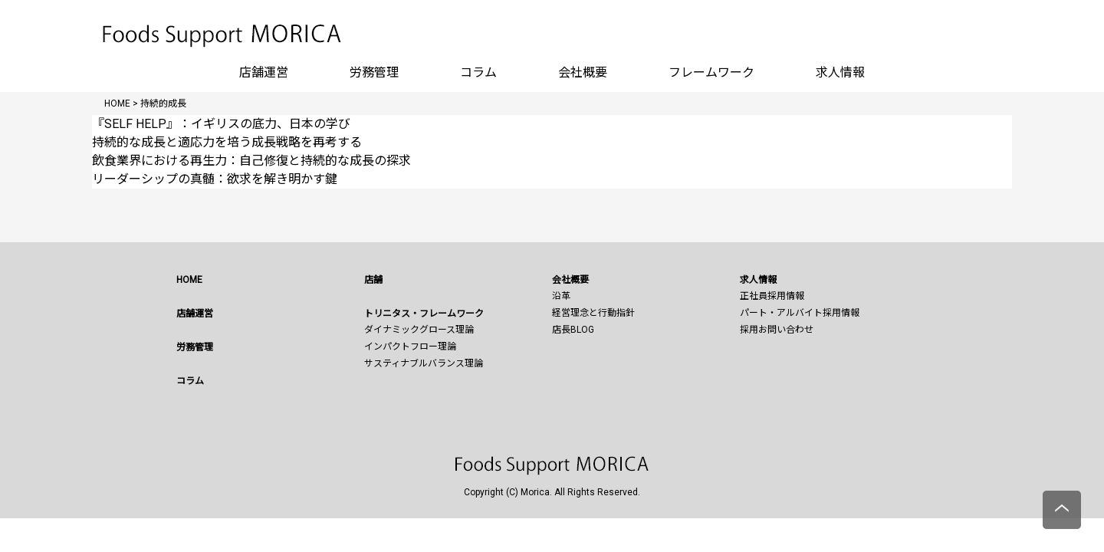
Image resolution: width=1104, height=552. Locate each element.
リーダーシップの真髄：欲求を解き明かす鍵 (214, 179)
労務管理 (374, 72)
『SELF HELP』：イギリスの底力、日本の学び (221, 124)
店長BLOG (573, 329)
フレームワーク (711, 72)
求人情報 (840, 72)
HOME (189, 279)
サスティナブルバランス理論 (423, 363)
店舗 (373, 279)
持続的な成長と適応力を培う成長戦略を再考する (227, 142)
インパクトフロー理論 (410, 346)
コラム (478, 72)
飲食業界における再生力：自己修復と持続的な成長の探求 (251, 160)
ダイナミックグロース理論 (419, 329)
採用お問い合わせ (776, 329)
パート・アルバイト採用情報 (799, 312)
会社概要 (582, 72)
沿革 (561, 296)
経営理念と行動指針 (593, 312)
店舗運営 (263, 72)
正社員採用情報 (772, 296)
